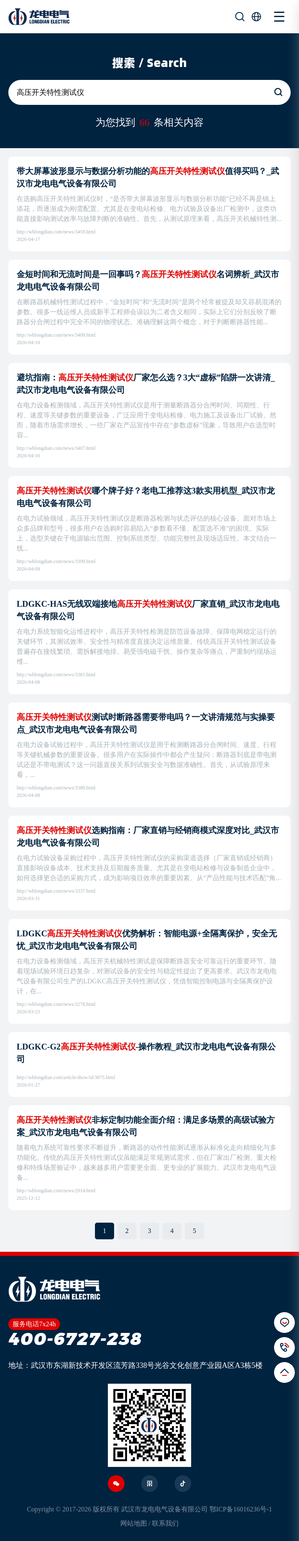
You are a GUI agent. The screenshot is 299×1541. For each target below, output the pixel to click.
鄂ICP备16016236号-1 (240, 1509)
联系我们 (165, 1523)
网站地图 (133, 1523)
